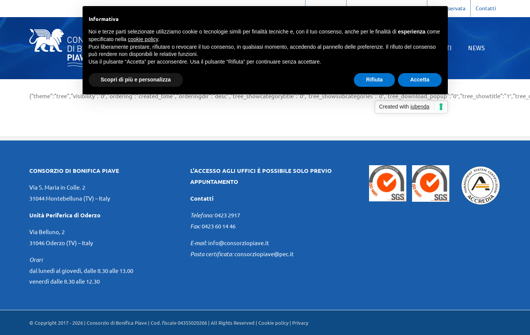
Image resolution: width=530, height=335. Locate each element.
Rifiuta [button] (374, 80)
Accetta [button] (420, 80)
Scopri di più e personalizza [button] (136, 80)
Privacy (300, 322)
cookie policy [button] (143, 39)
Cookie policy (273, 322)
